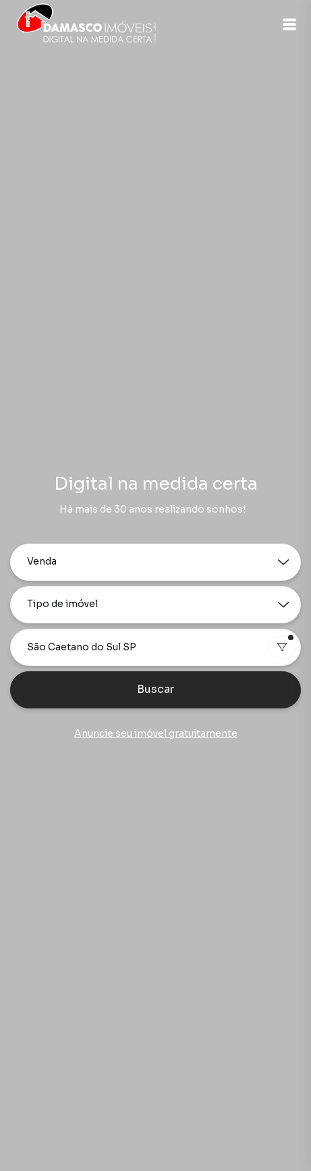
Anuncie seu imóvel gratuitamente (155, 733)
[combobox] (155, 647)
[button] (289, 24)
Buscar (155, 689)
